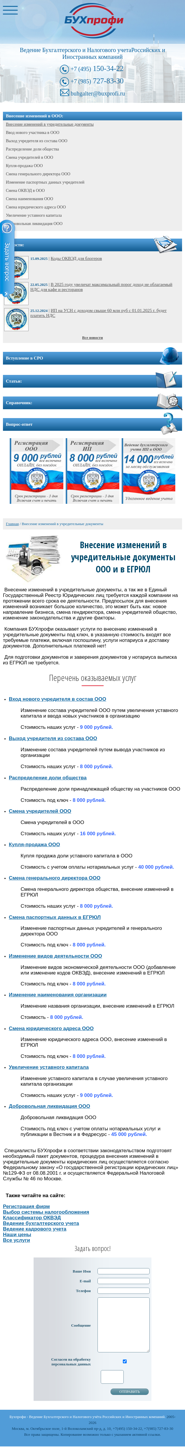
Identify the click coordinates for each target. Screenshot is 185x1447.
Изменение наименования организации (58, 995)
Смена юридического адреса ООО (36, 207)
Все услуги (16, 1240)
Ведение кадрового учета (34, 1229)
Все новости (92, 337)
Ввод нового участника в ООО (32, 132)
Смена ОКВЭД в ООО (25, 190)
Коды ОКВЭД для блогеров (76, 258)
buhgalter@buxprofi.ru (98, 93)
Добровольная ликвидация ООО (34, 223)
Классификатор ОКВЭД (32, 1218)
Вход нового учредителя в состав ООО (57, 699)
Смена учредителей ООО (40, 811)
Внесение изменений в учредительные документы (50, 124)
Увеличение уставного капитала (34, 215)
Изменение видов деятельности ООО (55, 956)
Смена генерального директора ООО (38, 174)
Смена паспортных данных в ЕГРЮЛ (55, 917)
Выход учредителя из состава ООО (36, 141)
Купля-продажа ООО (24, 166)
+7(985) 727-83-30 (158, 1428)
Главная (12, 524)
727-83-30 (96, 81)
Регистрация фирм (26, 1206)
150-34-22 (96, 68)
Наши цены (17, 1234)
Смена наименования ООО (29, 199)
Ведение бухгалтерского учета (41, 1223)
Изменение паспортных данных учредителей (45, 182)
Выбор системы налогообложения (46, 1212)
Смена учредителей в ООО (29, 157)
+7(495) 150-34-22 (127, 1428)
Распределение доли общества (32, 149)
